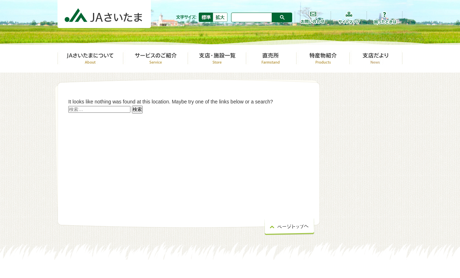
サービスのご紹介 (155, 58)
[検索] (251, 17)
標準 (206, 17)
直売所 (271, 58)
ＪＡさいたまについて (90, 58)
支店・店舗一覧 (217, 58)
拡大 (220, 17)
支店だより (375, 58)
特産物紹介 (322, 58)
